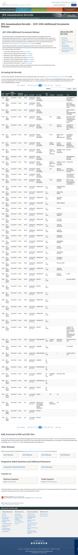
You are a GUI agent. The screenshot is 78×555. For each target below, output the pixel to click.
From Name (60, 95)
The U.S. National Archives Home (16, 4)
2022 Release (46, 455)
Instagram (36, 543)
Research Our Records (8, 9)
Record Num (8, 94)
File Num (47, 94)
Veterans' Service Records (23, 9)
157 (49, 85)
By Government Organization (5, 518)
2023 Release (27, 455)
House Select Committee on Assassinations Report (68, 46)
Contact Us (73, 2)
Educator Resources (39, 9)
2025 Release (8, 455)
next (57, 85)
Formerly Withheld (20, 94)
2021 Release (65, 455)
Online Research (7, 512)
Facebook (32, 543)
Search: (48, 88)
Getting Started (31, 514)
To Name (51, 95)
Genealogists (18, 514)
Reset (74, 88)
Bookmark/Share (65, 2)
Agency (26, 95)
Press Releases (46, 467)
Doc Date (31, 95)
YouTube (41, 543)
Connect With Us (39, 541)
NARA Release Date (13, 93)
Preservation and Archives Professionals (19, 519)
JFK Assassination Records (23, 18)
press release (26, 51)
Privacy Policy (33, 549)
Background (65, 40)
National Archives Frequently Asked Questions (31, 517)
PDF (31, 99)
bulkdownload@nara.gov (13, 442)
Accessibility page (37, 497)
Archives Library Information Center (6, 529)
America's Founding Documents (70, 9)
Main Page (64, 38)
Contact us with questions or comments (10, 504)
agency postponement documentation (34, 451)
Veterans (17, 523)
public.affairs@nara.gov (51, 481)
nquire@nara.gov (11, 481)
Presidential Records (7, 523)
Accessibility (26, 549)
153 (37, 85)
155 (43, 85)
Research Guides (32, 512)
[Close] (76, 541)
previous (22, 85)
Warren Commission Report (67, 42)
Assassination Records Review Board (68, 50)
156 (46, 85)
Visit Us (54, 9)
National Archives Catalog (6, 521)
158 (51, 85)
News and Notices (44, 514)
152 (34, 85)
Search (73, 5)
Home (3, 18)
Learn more (64, 552)
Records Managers (19, 522)
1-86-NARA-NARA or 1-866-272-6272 (39, 552)
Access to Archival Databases (6, 526)
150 (29, 85)
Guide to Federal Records (31, 520)
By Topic (4, 514)
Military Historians (19, 516)
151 (32, 85)
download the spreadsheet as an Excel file (55, 76)
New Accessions (44, 516)
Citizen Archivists (55, 2)
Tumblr (39, 543)
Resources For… (19, 512)
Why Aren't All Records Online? (32, 528)
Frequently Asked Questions (14, 467)
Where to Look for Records (31, 525)
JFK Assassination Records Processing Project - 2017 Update (20, 43)
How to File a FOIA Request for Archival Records (32, 532)
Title (67, 95)
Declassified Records (32, 523)
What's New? (44, 512)
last (60, 85)
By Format (4, 516)
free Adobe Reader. (19, 496)
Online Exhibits (5, 531)
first (18, 85)
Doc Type (38, 95)
